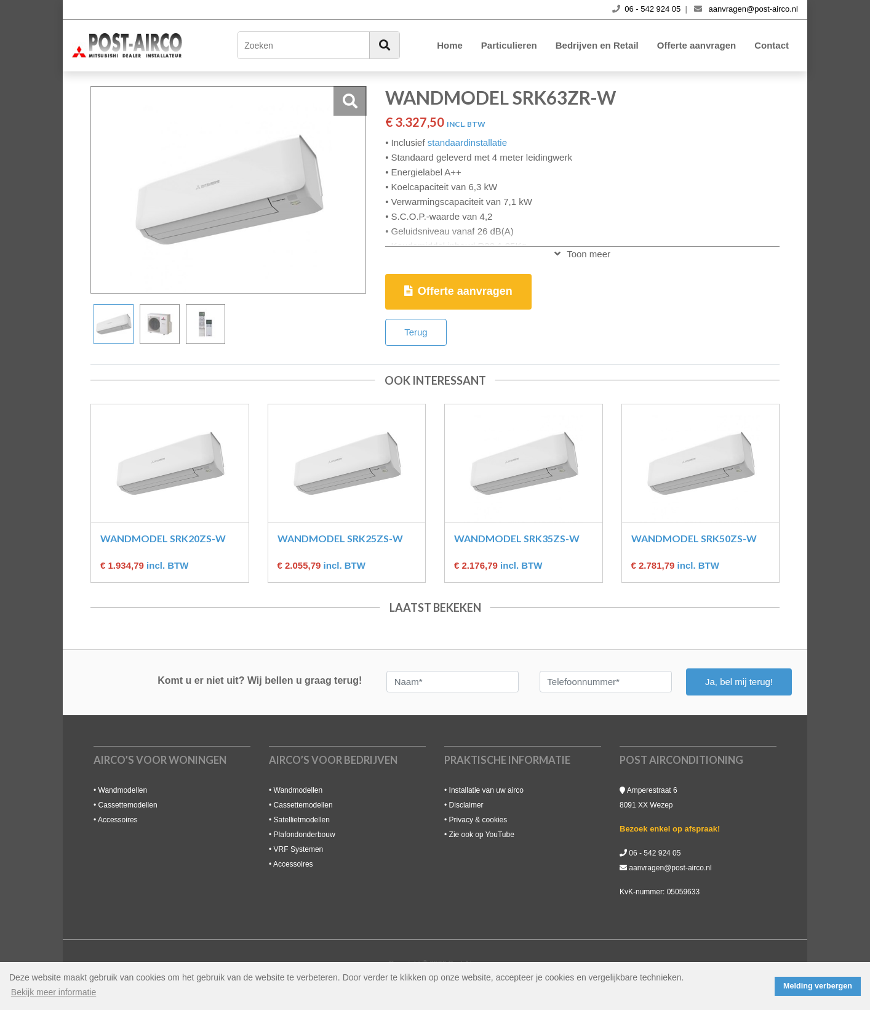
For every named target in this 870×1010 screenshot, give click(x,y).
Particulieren (509, 45)
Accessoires (118, 820)
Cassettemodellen (128, 805)
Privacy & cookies (478, 820)
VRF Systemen (299, 849)
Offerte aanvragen (696, 45)
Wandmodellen (123, 790)
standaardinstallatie (467, 142)
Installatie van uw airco (486, 790)
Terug (416, 332)
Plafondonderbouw (304, 834)
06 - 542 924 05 (654, 853)
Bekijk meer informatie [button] (54, 992)
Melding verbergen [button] (817, 986)
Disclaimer (466, 805)
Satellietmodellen (302, 820)
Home (450, 45)
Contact (771, 45)
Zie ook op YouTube (481, 834)
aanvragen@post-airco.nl (670, 868)
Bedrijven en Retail (597, 45)
